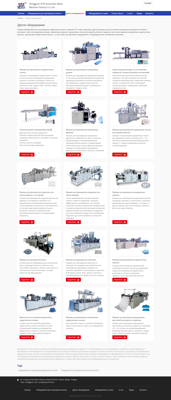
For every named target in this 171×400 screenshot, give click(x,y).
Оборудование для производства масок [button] (44, 13)
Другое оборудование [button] (75, 13)
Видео (139, 13)
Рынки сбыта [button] (117, 13)
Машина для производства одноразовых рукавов (82, 71)
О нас (121, 390)
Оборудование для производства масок (51, 390)
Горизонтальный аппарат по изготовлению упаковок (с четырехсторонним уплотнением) (130, 71)
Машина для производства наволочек (81, 259)
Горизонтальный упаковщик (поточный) (35, 129)
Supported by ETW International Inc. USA (85, 396)
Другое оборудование (81, 390)
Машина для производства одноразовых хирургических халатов (82, 318)
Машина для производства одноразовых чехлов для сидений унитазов (131, 131)
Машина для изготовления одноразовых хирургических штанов (35, 318)
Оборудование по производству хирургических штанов (38, 370)
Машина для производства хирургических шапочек (129, 261)
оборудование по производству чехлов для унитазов (80, 370)
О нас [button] (129, 13)
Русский (148, 3)
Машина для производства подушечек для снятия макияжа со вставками (36, 193)
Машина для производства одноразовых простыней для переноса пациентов (128, 318)
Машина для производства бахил (32, 259)
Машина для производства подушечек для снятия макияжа (83, 193)
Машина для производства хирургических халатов (36, 71)
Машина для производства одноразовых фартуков (82, 131)
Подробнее (25, 92)
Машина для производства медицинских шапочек (128, 193)
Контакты (149, 13)
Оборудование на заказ (98, 13)
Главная (21, 13)
